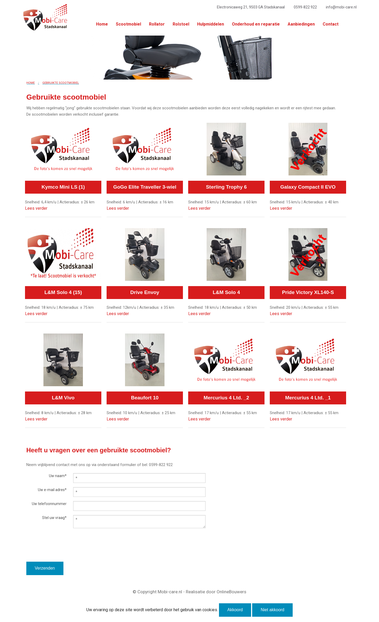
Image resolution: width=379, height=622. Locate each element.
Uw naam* (58, 476)
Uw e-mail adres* (52, 490)
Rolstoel (181, 24)
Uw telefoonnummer (49, 504)
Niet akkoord (272, 610)
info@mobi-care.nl (341, 7)
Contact (330, 24)
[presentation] (66, 551)
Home (102, 24)
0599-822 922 (305, 7)
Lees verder (36, 208)
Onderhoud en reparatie (256, 24)
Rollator (157, 24)
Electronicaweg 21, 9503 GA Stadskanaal (251, 7)
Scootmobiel (128, 24)
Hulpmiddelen (210, 24)
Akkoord (235, 610)
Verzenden (45, 568)
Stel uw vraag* (54, 518)
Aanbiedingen (301, 24)
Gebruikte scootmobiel (60, 83)
